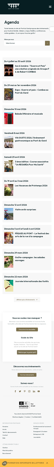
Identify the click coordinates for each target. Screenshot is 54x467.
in (29, 391)
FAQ (4, 438)
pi (24, 391)
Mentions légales (17, 417)
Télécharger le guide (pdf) (27, 352)
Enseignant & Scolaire (40, 431)
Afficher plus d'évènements (26, 300)
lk (34, 391)
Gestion (5, 447)
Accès (4, 429)
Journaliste (36, 437)
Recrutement (7, 453)
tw (20, 391)
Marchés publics (8, 450)
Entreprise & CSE (38, 434)
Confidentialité (37, 417)
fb (15, 391)
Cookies (27, 417)
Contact (5, 435)
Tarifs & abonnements (9, 432)
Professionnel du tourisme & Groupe (42, 427)
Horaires (5, 426)
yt (38, 391)
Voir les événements (27, 375)
